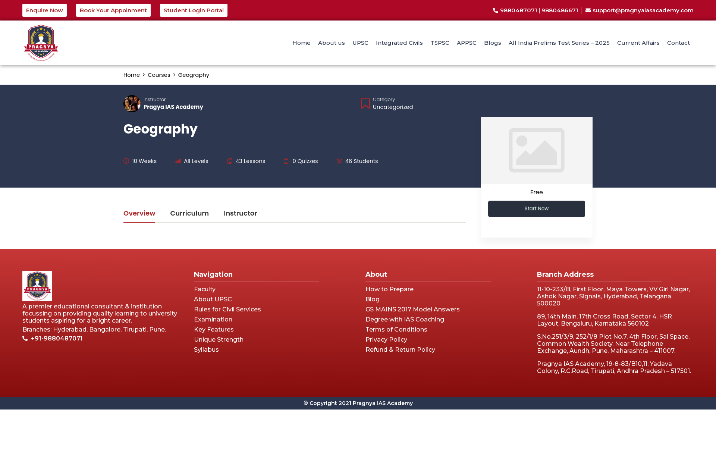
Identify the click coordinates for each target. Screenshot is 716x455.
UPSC (360, 42)
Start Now (537, 208)
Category (384, 99)
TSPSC (439, 42)
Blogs (492, 42)
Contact (678, 42)
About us (331, 42)
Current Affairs (638, 42)
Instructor (155, 99)
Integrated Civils (399, 42)
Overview (139, 214)
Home (301, 42)
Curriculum (189, 214)
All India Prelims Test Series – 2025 (559, 42)
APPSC (467, 42)
